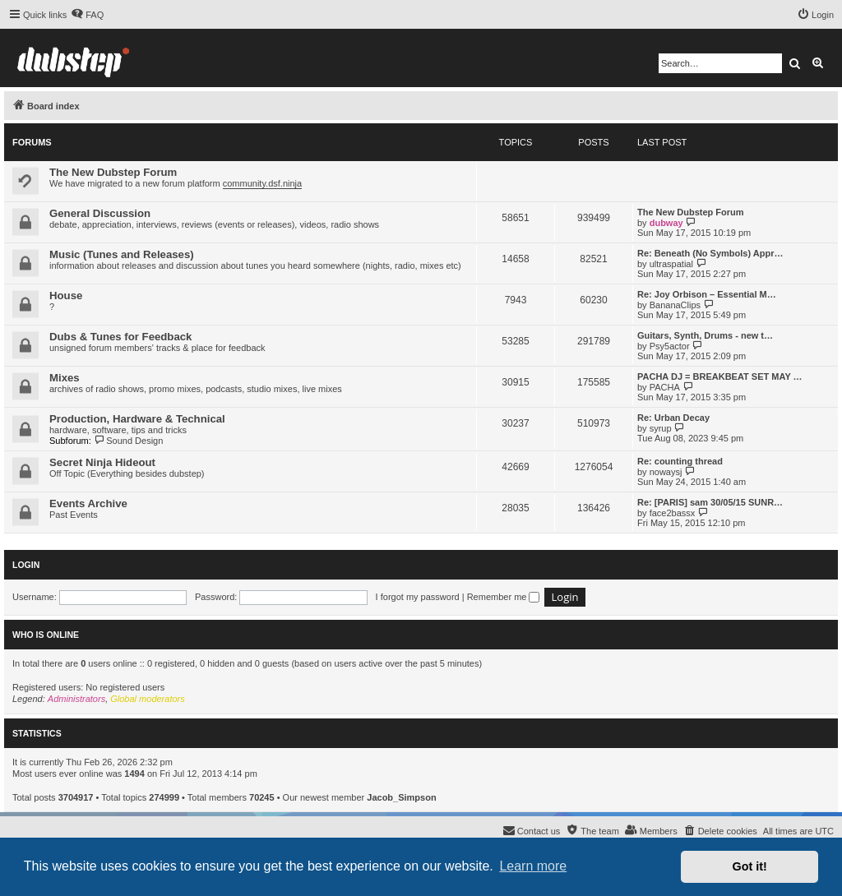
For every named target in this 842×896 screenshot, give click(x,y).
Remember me (503, 597)
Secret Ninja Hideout (102, 462)
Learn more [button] (533, 866)
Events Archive (88, 503)
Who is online (45, 635)
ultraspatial (671, 264)
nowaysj (666, 472)
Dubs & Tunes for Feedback (120, 336)
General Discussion (99, 213)
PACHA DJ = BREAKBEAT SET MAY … (720, 376)
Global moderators (147, 699)
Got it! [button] (750, 866)
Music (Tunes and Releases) (121, 254)
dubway (666, 223)
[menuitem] (87, 15)
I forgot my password (418, 597)
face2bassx (673, 513)
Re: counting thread (680, 461)
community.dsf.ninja (262, 183)
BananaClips (675, 305)
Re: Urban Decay (673, 418)
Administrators (76, 699)
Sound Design (129, 441)
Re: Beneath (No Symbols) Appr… (710, 253)
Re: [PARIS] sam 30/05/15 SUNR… (710, 502)
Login (25, 565)
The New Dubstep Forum (113, 172)
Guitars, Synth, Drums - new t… (705, 335)
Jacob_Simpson (401, 797)
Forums (32, 142)
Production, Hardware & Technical (137, 419)
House (65, 295)
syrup (661, 428)
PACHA (665, 387)
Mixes (64, 378)
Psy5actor (670, 346)
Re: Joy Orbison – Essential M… (706, 294)
